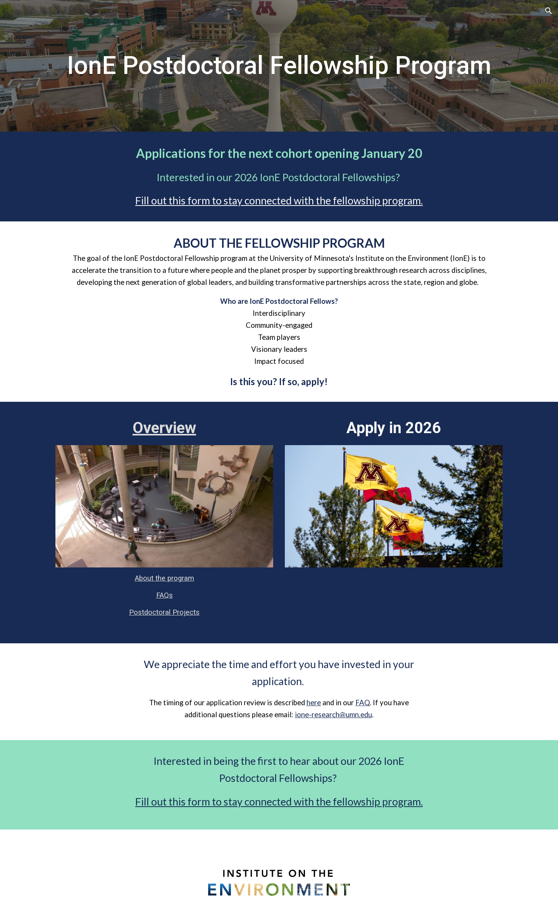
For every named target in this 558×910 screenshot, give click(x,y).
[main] (279, 66)
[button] (548, 11)
